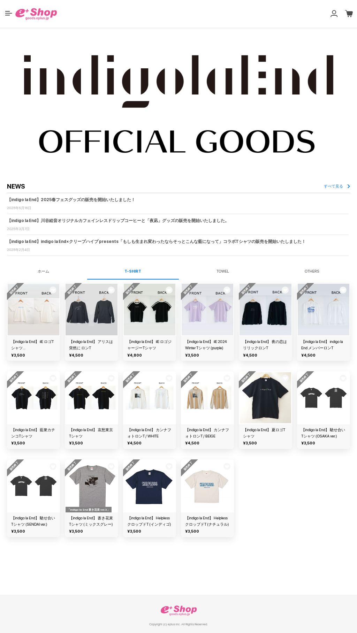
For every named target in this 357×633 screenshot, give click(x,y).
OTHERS (312, 271)
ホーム (43, 271)
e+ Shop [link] (178, 610)
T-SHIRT (132, 271)
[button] (9, 13)
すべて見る (337, 186)
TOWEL (223, 271)
